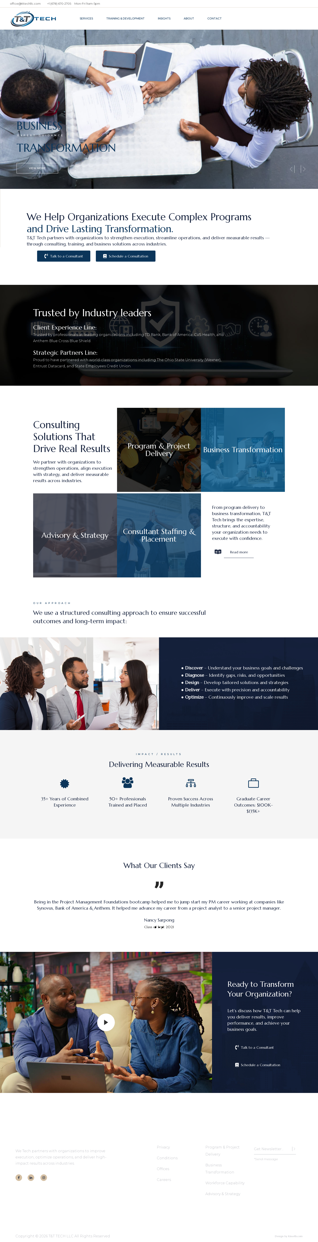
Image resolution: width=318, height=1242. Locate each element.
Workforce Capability (224, 1183)
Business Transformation (219, 1168)
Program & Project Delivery (222, 1150)
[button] (155, 927)
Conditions (167, 1158)
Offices (163, 1169)
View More (37, 167)
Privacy (163, 1147)
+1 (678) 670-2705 (59, 3)
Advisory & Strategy (222, 1194)
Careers (164, 1180)
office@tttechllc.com (25, 3)
